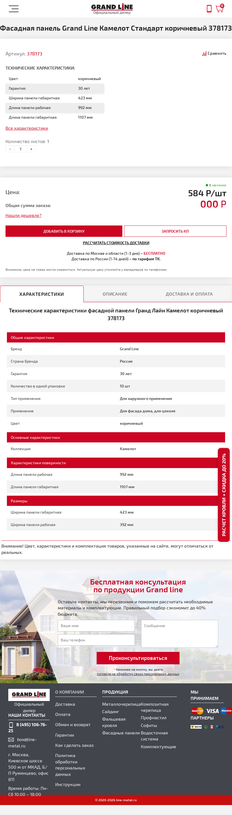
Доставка (65, 704)
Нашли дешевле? (23, 215)
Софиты (149, 725)
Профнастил (154, 717)
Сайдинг (110, 711)
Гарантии (64, 734)
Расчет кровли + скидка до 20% (223, 494)
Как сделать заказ (74, 745)
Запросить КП (175, 231)
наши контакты (26, 715)
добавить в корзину (64, 231)
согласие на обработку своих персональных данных (138, 674)
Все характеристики (27, 128)
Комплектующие (158, 746)
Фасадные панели (121, 732)
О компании (69, 691)
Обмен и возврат (73, 724)
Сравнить (217, 53)
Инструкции (67, 784)
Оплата (62, 714)
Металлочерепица (121, 704)
